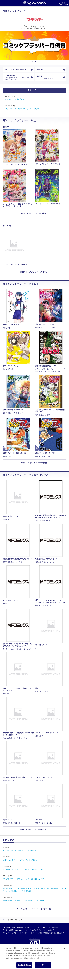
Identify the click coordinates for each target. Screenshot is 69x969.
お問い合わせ (52, 930)
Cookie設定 (37, 933)
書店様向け (56, 927)
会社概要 (6, 927)
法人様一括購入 (8, 930)
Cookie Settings (24, 965)
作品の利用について (39, 930)
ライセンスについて (43, 927)
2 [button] (36, 61)
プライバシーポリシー (10, 933)
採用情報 (20, 927)
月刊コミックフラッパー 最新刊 (34, 463)
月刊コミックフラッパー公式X (15, 70)
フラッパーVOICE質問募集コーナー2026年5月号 (20, 850)
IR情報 (13, 927)
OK (43, 965)
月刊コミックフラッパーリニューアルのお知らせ (20, 860)
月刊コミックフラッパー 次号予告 (34, 272)
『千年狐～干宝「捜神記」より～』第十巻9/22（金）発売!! (23, 900)
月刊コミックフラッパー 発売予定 (34, 829)
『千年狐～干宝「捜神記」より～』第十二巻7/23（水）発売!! (24, 879)
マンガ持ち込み (17, 77)
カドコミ (40, 70)
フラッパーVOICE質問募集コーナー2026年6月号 (22, 109)
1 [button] (33, 61)
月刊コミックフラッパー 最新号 (34, 213)
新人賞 (49, 77)
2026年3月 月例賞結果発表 (14, 99)
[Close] (65, 948)
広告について (30, 927)
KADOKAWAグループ (22, 930)
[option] (34, 45)
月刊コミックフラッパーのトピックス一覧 (34, 909)
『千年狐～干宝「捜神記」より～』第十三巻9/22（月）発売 (23, 869)
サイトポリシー (25, 933)
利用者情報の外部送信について (53, 933)
